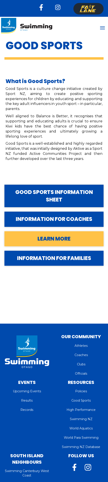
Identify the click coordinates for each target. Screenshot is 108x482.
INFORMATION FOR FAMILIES (54, 258)
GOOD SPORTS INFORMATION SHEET (54, 195)
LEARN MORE (54, 238)
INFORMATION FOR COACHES (54, 219)
